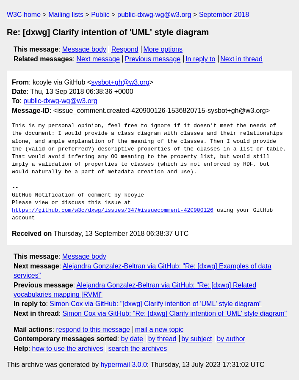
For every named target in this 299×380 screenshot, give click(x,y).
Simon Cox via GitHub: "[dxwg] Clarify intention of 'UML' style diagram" (155, 303)
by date (132, 338)
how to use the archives (67, 348)
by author (231, 338)
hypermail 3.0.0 (123, 364)
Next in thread (241, 59)
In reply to (200, 59)
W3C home (24, 14)
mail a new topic (159, 329)
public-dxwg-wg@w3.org (154, 14)
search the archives (137, 348)
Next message (98, 59)
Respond (124, 49)
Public (100, 14)
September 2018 (224, 14)
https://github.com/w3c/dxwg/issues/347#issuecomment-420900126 (112, 210)
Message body (84, 49)
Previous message (153, 59)
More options (163, 49)
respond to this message (93, 329)
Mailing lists (65, 14)
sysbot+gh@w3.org (120, 82)
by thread (162, 338)
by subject (196, 338)
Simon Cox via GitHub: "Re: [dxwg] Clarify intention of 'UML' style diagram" (175, 313)
